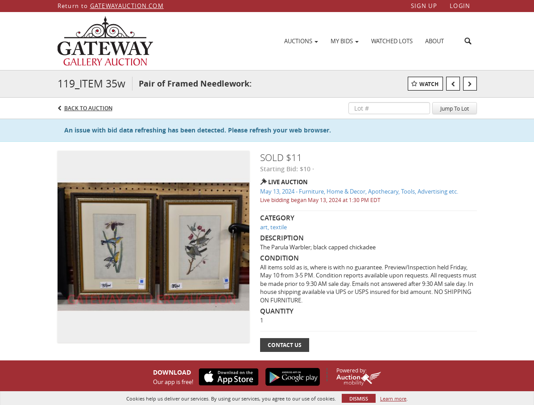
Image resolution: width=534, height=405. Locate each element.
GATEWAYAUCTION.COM (127, 6)
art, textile (273, 227)
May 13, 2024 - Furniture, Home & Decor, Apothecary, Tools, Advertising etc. (359, 191)
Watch (429, 84)
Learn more (393, 398)
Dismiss (358, 398)
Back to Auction (88, 108)
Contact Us (285, 345)
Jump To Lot (454, 108)
